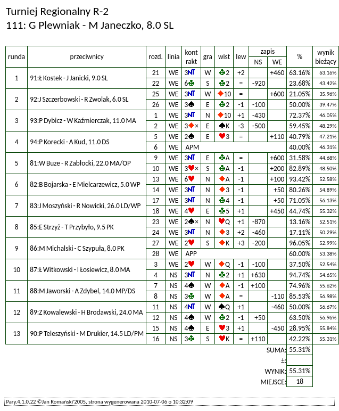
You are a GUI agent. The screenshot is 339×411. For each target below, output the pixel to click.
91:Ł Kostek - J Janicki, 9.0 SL (69, 78)
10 (156, 168)
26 (156, 104)
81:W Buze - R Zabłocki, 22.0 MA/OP (80, 163)
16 (156, 338)
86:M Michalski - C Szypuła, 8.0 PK (77, 248)
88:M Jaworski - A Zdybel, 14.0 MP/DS (82, 290)
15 (156, 328)
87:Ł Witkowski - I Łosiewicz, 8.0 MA (80, 269)
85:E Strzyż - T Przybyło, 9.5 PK (72, 227)
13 (156, 179)
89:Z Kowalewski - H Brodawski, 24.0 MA (86, 312)
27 (156, 243)
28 (156, 253)
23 (156, 221)
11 (156, 306)
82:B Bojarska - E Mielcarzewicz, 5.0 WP (85, 184)
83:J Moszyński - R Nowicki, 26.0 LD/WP (85, 205)
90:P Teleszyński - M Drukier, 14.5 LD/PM (87, 333)
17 (156, 200)
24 (156, 232)
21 (156, 72)
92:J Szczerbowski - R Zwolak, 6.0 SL (79, 99)
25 (156, 93)
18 (156, 211)
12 (156, 317)
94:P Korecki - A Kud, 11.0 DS (69, 141)
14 (156, 189)
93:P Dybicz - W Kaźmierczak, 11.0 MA (83, 120)
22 (156, 83)
